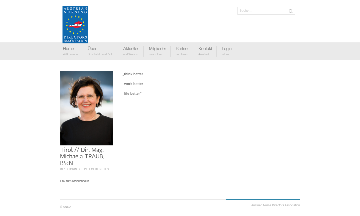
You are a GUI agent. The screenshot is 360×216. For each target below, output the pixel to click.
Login (227, 48)
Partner (182, 48)
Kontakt (205, 48)
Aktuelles (131, 48)
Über (92, 48)
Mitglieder (157, 48)
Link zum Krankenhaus (74, 181)
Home (68, 48)
